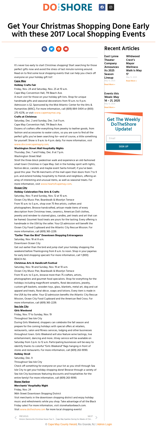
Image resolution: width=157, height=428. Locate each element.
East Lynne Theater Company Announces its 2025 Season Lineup (111, 67)
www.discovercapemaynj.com (31, 144)
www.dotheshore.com (32, 409)
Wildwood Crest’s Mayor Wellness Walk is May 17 (134, 65)
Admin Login (104, 424)
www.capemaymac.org (47, 113)
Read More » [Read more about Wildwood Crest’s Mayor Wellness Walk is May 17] (131, 81)
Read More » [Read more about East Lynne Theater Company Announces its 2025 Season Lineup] (109, 84)
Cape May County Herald (62, 424)
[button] (44, 49)
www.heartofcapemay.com (56, 184)
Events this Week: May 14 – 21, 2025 (112, 97)
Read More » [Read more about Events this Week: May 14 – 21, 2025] (109, 107)
